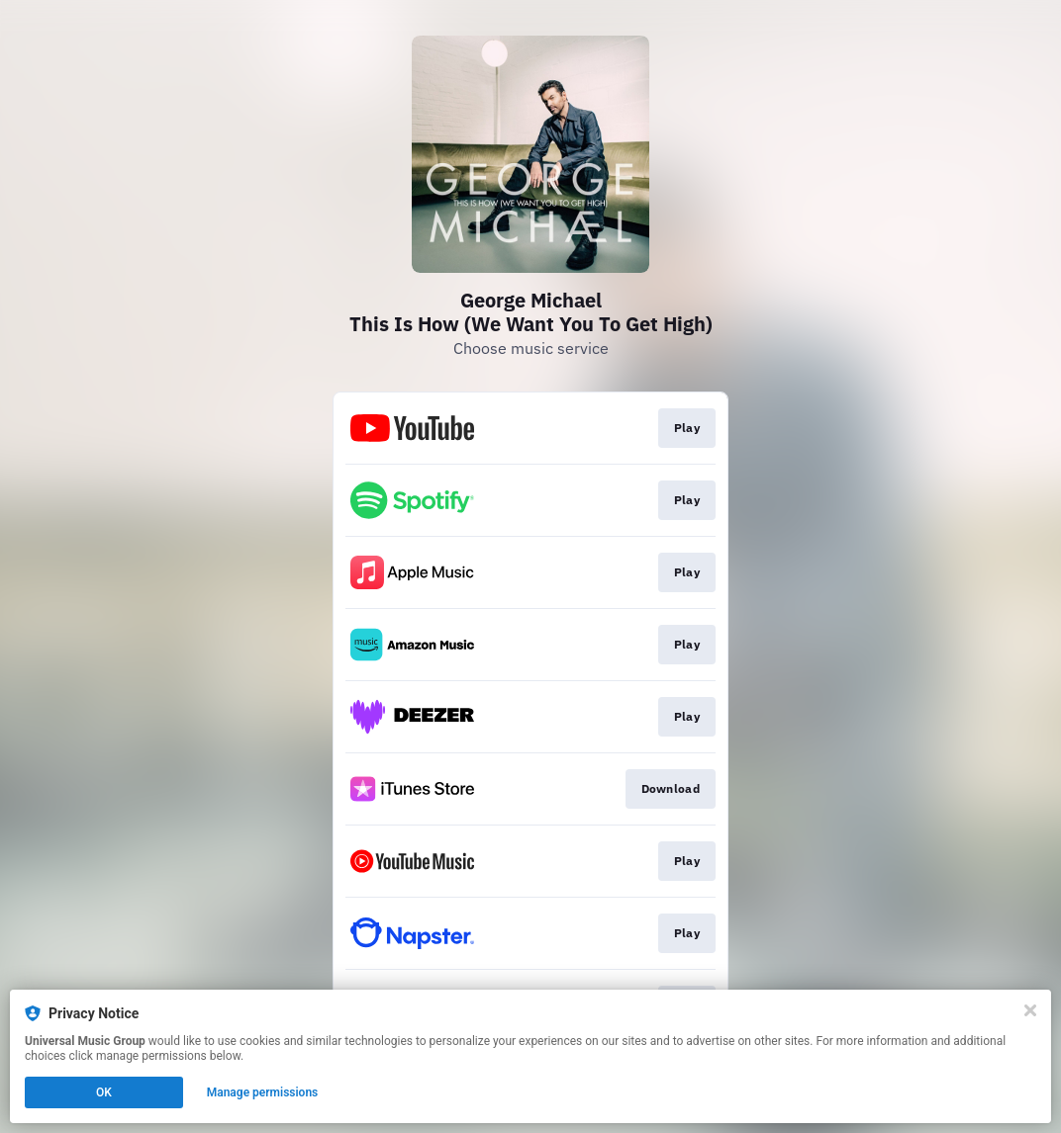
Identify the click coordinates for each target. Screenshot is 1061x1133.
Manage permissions (263, 1092)
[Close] (1030, 1010)
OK (104, 1092)
